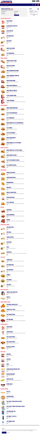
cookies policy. (31, 430)
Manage (8, 432)
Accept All (4, 432)
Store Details (6, 4)
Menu (1, 4)
